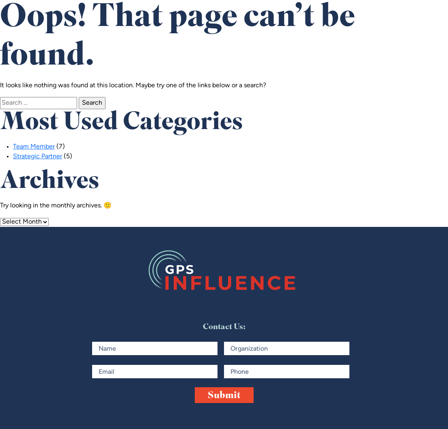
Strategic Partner (37, 156)
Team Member (34, 147)
